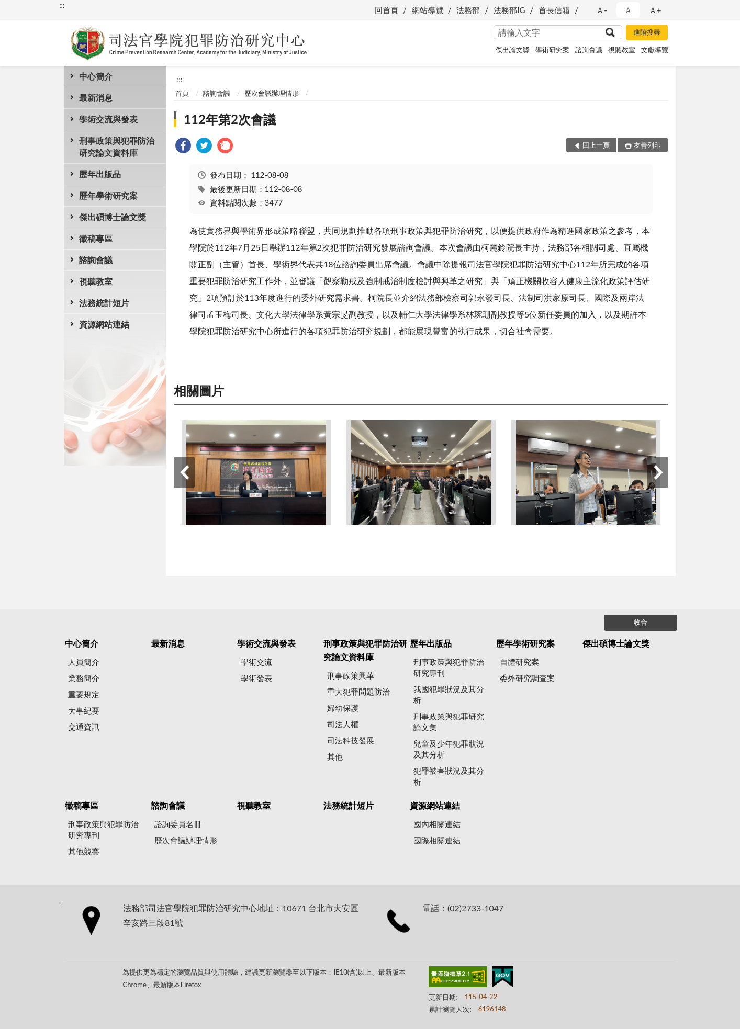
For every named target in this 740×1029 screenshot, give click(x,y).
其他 (335, 756)
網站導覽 (427, 10)
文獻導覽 (654, 50)
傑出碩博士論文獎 (112, 217)
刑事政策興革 (350, 675)
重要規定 (83, 694)
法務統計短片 (104, 303)
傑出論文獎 (513, 50)
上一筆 (184, 472)
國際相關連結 (437, 840)
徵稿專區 (96, 238)
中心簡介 (96, 76)
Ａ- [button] (601, 10)
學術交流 (256, 661)
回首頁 (386, 10)
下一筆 (657, 472)
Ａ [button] (628, 10)
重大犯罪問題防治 (358, 691)
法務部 (468, 10)
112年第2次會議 (230, 119)
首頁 (182, 93)
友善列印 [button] (647, 145)
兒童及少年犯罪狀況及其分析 (448, 749)
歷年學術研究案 (108, 195)
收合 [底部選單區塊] (640, 622)
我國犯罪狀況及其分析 (448, 694)
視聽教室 (621, 50)
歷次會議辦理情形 (271, 93)
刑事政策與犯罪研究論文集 (448, 721)
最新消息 (96, 98)
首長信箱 (554, 10)
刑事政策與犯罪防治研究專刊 (448, 667)
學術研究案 (552, 50)
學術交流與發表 (108, 119)
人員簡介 (83, 661)
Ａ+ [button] (655, 10)
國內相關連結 (437, 824)
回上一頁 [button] (596, 145)
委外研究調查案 (527, 678)
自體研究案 (519, 661)
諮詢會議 (588, 50)
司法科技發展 (350, 740)
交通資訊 (83, 726)
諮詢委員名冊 (177, 824)
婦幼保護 (342, 708)
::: (61, 5)
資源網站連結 (104, 324)
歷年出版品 (100, 174)
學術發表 (256, 678)
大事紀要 (83, 710)
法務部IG (509, 10)
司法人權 (342, 724)
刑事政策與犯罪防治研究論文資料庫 (116, 146)
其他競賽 (83, 851)
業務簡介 (83, 678)
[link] (183, 147)
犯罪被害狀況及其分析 (448, 776)
